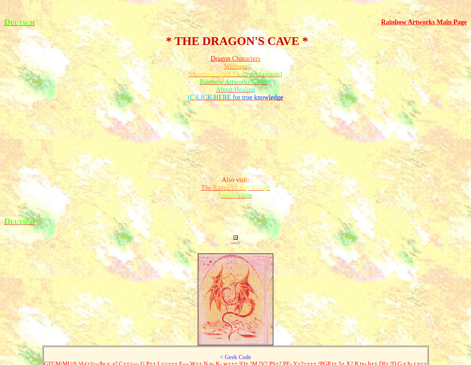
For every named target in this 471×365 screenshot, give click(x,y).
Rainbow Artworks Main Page (424, 22)
